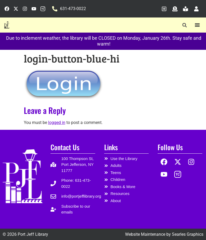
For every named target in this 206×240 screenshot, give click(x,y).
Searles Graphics (187, 234)
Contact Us (65, 147)
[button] (184, 25)
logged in (56, 122)
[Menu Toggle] (197, 25)
